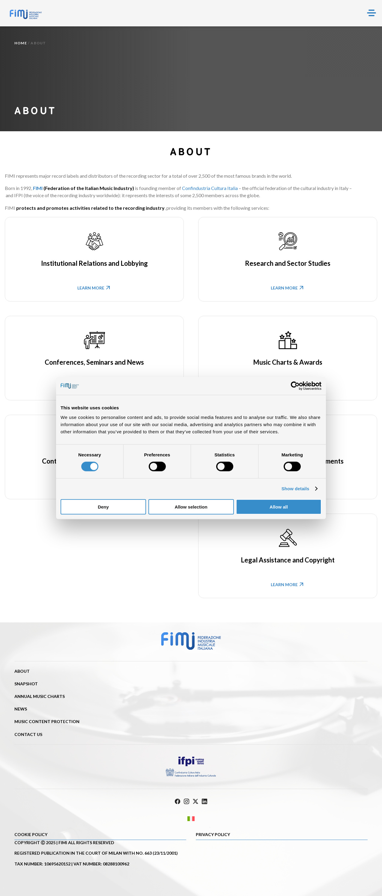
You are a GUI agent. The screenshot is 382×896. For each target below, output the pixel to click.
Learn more (94, 287)
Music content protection (46, 721)
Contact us (28, 734)
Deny (103, 506)
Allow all (279, 506)
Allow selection (191, 506)
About (22, 671)
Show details (295, 488)
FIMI (38, 188)
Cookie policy (30, 834)
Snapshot (26, 683)
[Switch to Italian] (191, 818)
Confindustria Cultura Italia (210, 188)
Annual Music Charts (39, 696)
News (20, 708)
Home (20, 43)
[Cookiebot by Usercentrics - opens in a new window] (295, 385)
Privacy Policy (213, 834)
